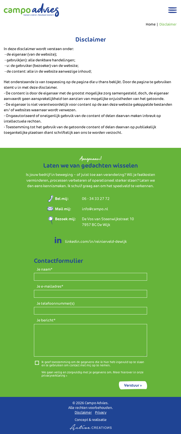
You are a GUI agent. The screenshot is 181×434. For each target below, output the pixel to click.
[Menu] (172, 10)
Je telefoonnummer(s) (55, 303)
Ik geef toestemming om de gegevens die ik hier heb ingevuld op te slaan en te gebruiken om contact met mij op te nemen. (92, 363)
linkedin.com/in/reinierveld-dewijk (90, 241)
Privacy (100, 412)
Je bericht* (46, 320)
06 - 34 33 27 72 (96, 198)
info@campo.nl (95, 208)
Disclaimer (167, 24)
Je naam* (45, 269)
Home (151, 24)
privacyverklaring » (54, 375)
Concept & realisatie (91, 423)
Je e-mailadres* (50, 286)
